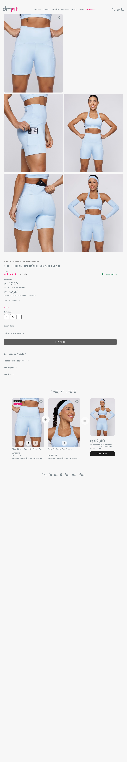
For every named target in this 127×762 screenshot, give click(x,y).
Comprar (60, 342)
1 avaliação (22, 274)
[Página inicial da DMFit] (10, 9)
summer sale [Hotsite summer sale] (90, 9)
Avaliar (9, 374)
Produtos (37, 9)
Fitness (16, 261)
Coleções (55, 9)
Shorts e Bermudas (31, 261)
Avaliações (11, 367)
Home (6, 261)
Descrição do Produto (16, 353)
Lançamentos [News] (65, 9)
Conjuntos (46, 9)
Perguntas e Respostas (16, 360)
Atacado (74, 9)
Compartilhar (109, 274)
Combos (81, 9)
